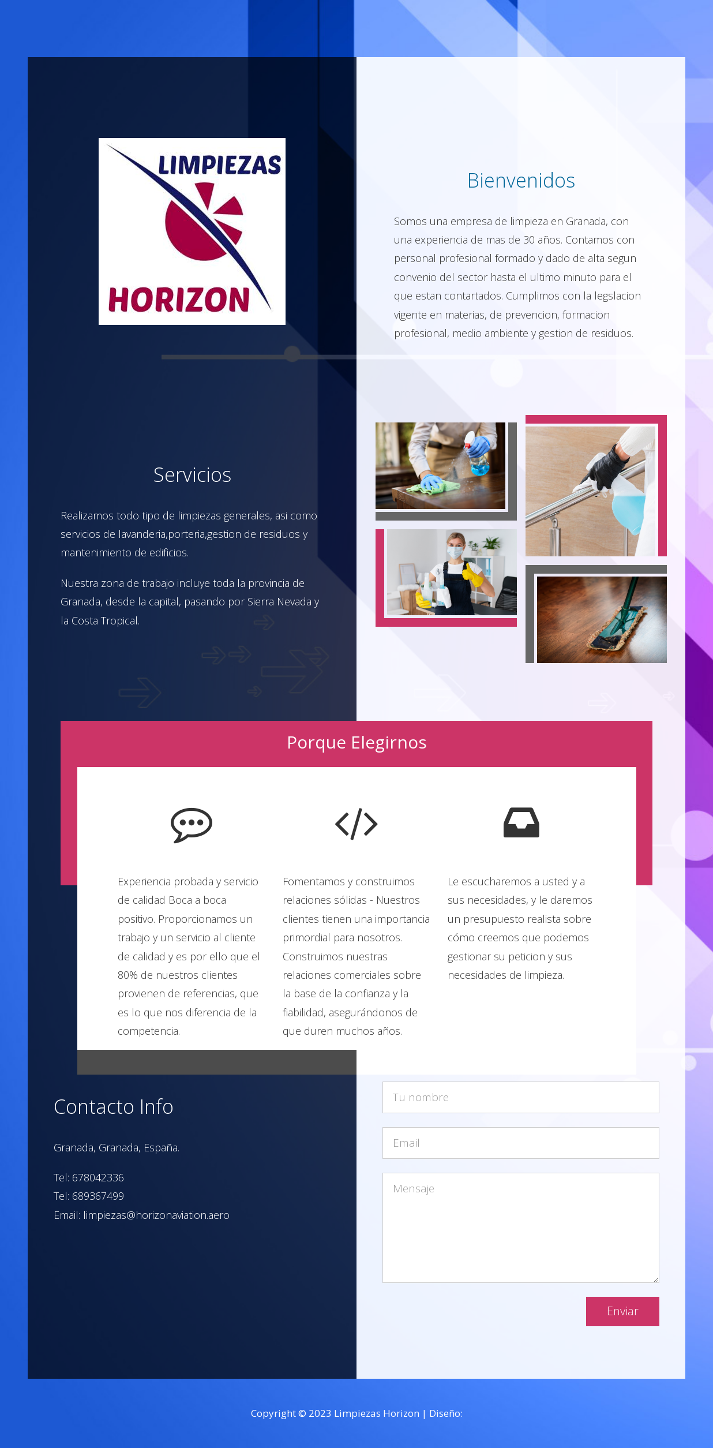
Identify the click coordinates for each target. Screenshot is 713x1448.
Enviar (623, 1311)
